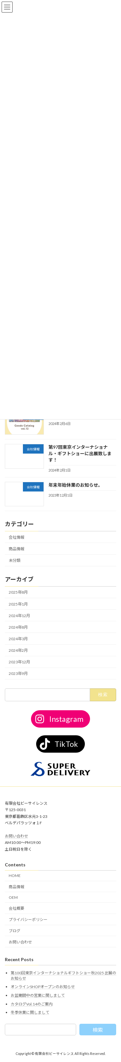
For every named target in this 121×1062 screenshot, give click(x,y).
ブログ (14, 930)
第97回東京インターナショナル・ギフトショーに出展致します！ (80, 453)
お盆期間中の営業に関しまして (38, 995)
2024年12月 (19, 615)
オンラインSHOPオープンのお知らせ (43, 986)
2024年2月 (18, 650)
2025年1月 (18, 603)
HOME (15, 875)
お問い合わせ (16, 836)
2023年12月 (19, 661)
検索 (98, 1030)
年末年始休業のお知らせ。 (75, 484)
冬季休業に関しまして (30, 1012)
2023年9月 (18, 673)
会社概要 (16, 908)
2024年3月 (18, 638)
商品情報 (16, 548)
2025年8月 (18, 592)
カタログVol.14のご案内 (32, 1003)
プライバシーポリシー (28, 919)
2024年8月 (18, 626)
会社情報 (16, 537)
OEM (13, 897)
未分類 (14, 560)
